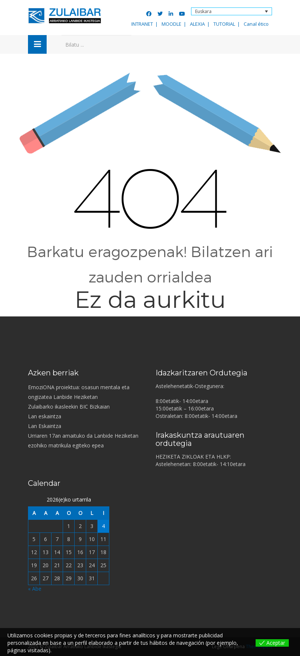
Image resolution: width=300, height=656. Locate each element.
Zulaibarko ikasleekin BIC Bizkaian (69, 406)
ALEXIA (197, 24)
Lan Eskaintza (44, 425)
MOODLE (171, 24)
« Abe (34, 588)
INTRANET (142, 24)
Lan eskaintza (44, 416)
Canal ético (256, 24)
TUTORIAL (224, 24)
